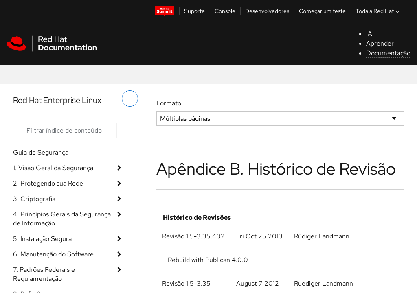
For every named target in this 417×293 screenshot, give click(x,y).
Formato (168, 103)
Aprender (380, 43)
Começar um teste (322, 11)
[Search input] (65, 130)
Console (225, 11)
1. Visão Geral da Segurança (53, 168)
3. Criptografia (34, 199)
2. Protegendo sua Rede (48, 183)
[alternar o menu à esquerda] (130, 98)
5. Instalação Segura (42, 238)
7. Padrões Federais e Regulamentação (44, 274)
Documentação (388, 53)
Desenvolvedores (267, 11)
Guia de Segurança (40, 152)
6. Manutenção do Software (53, 254)
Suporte (194, 11)
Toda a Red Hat (378, 11)
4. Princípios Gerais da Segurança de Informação (62, 218)
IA (369, 33)
